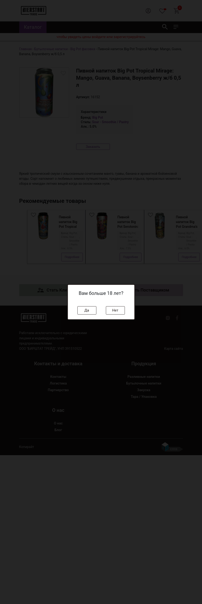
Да (87, 310)
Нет (115, 310)
